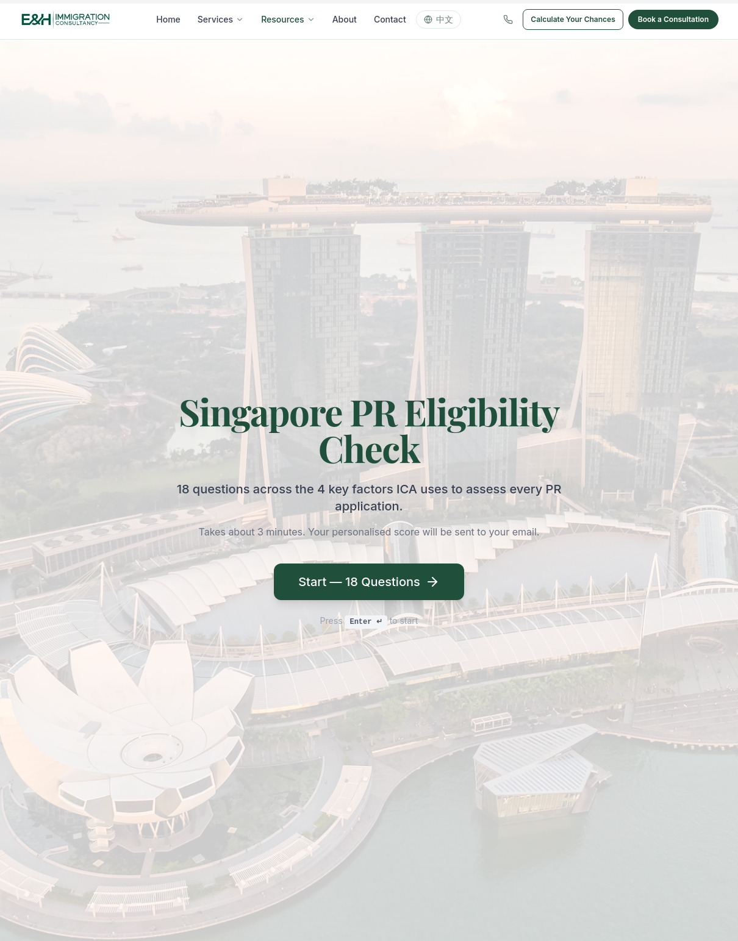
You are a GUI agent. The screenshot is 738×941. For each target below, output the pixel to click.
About (344, 19)
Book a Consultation (673, 19)
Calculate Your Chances (573, 19)
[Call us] (508, 19)
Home (168, 19)
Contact (390, 19)
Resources (288, 19)
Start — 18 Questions (369, 581)
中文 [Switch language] (438, 19)
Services (221, 19)
